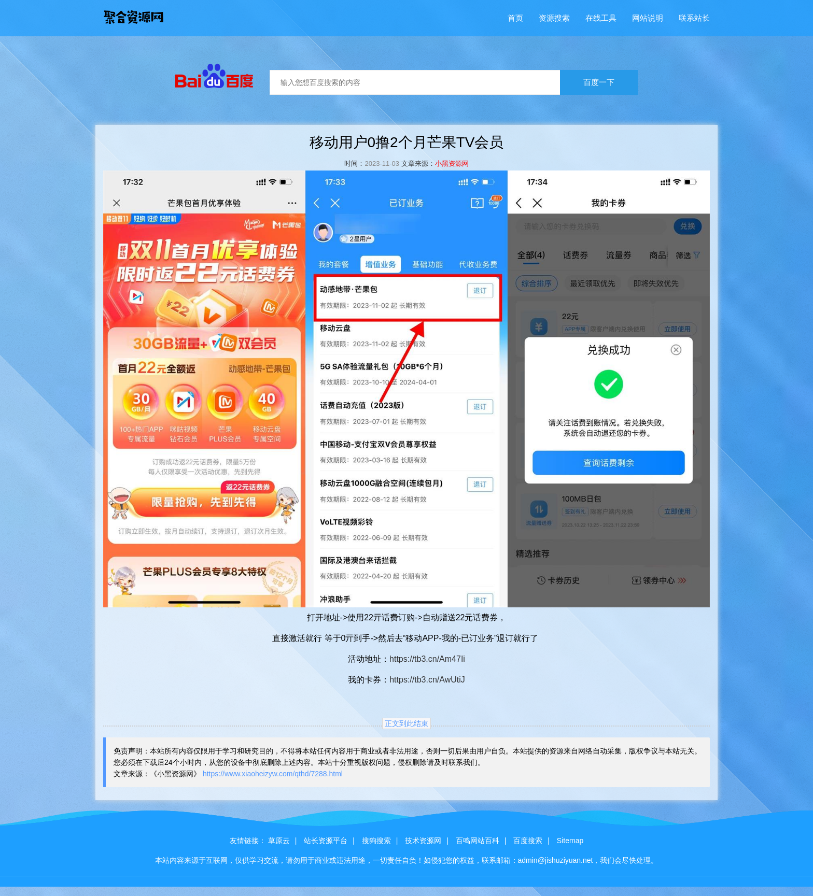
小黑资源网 (452, 163)
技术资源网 (423, 840)
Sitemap (570, 840)
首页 (515, 17)
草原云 (279, 840)
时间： (354, 163)
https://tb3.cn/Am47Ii (427, 659)
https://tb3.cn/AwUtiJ (427, 679)
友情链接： (248, 840)
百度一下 (598, 82)
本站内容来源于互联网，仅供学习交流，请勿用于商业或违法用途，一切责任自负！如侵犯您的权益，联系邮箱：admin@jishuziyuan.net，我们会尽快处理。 (406, 860)
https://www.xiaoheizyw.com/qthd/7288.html (273, 774)
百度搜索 (527, 840)
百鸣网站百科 (477, 840)
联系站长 (694, 17)
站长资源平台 (325, 840)
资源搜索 (554, 17)
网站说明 (647, 17)
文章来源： (418, 163)
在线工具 (600, 17)
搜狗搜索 (376, 840)
